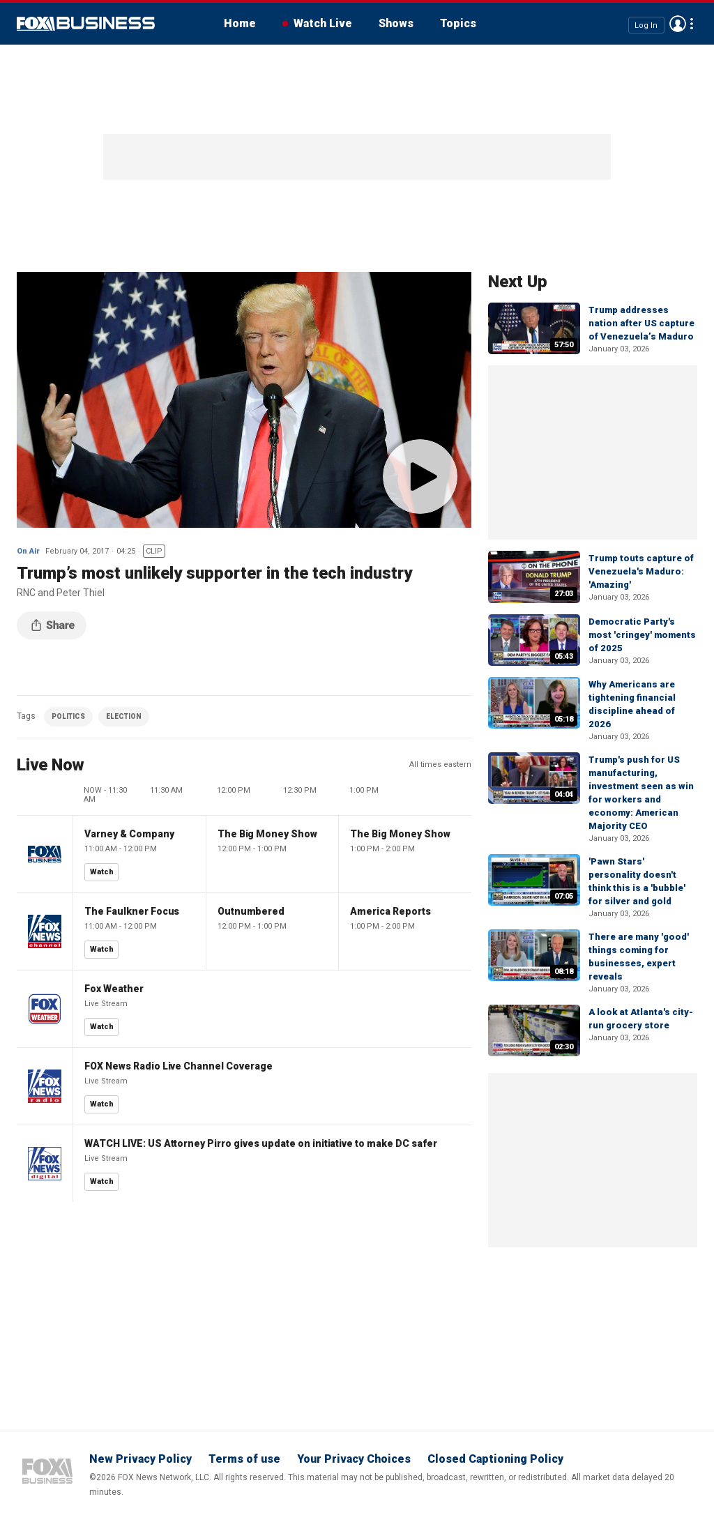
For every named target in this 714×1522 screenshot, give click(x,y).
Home (240, 23)
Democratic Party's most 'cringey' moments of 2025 (642, 634)
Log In (646, 24)
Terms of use (244, 1459)
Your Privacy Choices (354, 1459)
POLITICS (68, 716)
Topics (458, 23)
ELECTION (124, 716)
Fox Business (86, 24)
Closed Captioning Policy (495, 1459)
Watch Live (323, 23)
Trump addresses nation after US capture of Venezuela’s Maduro (641, 323)
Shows (396, 23)
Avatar (677, 23)
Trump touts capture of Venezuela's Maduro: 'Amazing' (641, 571)
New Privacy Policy (140, 1459)
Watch (102, 871)
